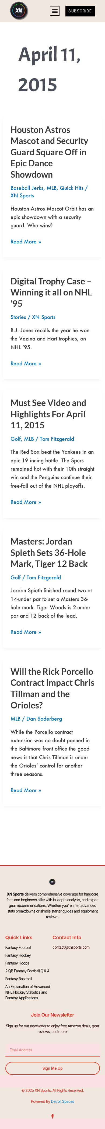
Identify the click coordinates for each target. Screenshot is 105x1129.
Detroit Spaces (62, 1101)
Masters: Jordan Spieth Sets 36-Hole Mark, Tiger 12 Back (49, 552)
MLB (52, 187)
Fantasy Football (18, 947)
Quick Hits (71, 187)
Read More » (25, 241)
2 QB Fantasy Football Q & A (27, 971)
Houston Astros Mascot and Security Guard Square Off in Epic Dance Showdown (49, 152)
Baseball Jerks (26, 187)
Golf (15, 438)
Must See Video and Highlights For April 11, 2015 (48, 413)
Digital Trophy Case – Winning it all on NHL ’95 (51, 292)
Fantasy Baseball (18, 978)
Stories (18, 317)
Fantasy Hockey (18, 955)
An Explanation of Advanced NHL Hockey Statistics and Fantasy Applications (27, 992)
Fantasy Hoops (17, 963)
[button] (55, 11)
